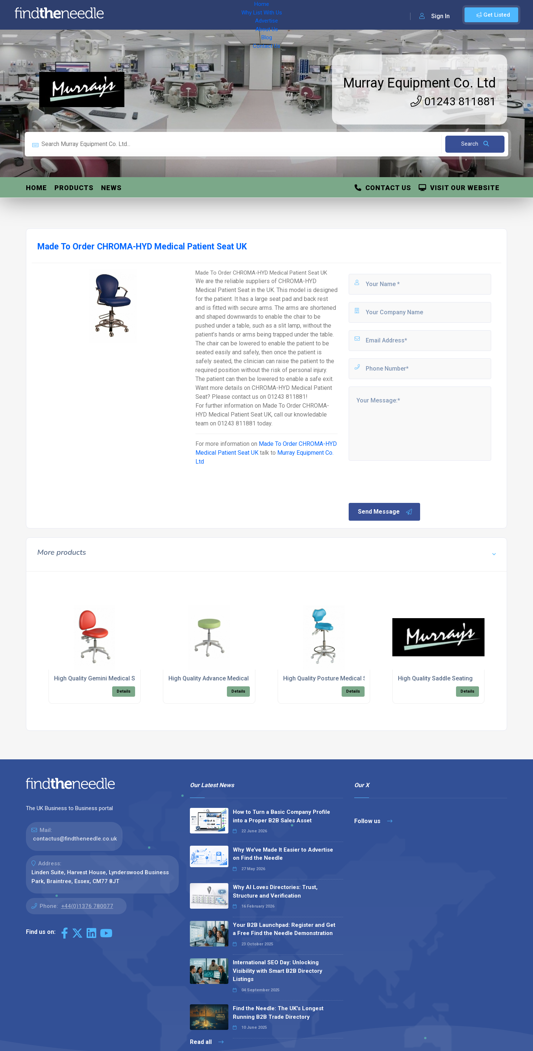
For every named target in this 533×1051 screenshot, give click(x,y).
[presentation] (404, 481)
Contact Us (298, 14)
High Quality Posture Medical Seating (333, 678)
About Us (244, 14)
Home (130, 14)
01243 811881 (453, 101)
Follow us (373, 821)
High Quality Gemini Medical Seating (103, 678)
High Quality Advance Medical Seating (219, 678)
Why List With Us (169, 14)
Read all (207, 1041)
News (111, 188)
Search (475, 143)
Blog (270, 14)
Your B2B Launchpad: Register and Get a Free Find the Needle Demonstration (284, 929)
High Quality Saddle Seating (435, 678)
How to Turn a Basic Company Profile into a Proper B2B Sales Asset (281, 816)
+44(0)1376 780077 (87, 906)
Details (124, 691)
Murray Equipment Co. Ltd (419, 83)
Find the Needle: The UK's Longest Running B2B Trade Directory (278, 1012)
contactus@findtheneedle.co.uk (75, 838)
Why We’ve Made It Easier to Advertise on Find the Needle (283, 854)
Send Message (385, 511)
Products (74, 188)
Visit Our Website (459, 188)
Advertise (211, 14)
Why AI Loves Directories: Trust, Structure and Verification (275, 891)
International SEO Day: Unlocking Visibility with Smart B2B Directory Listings (277, 970)
